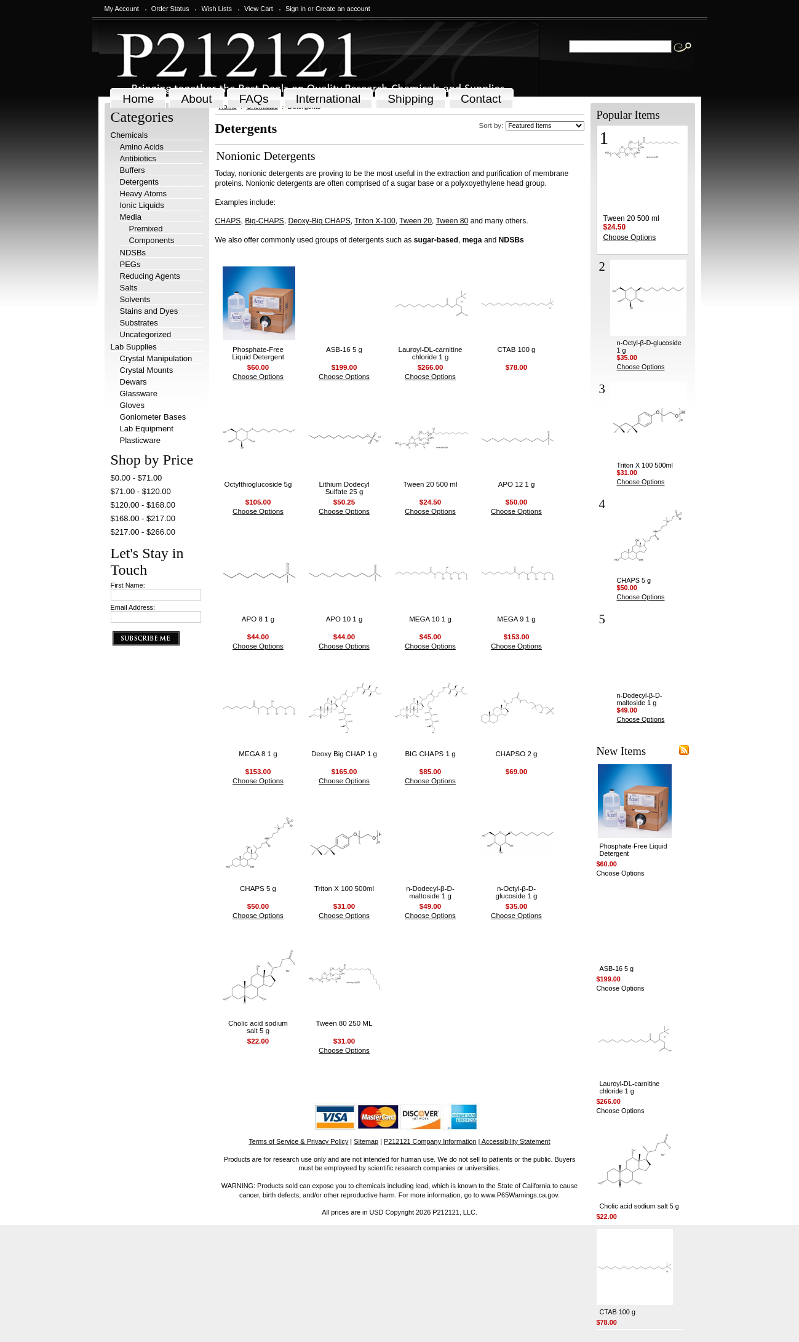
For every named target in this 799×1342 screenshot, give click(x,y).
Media (130, 217)
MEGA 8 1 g (258, 753)
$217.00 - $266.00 (143, 532)
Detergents (139, 181)
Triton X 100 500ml (344, 888)
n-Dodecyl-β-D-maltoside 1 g (430, 892)
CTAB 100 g (516, 349)
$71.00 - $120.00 (141, 491)
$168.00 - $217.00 (143, 518)
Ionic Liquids (142, 205)
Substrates (139, 322)
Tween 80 (452, 221)
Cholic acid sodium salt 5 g (258, 1027)
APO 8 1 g (258, 619)
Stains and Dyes (149, 311)
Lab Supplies (134, 346)
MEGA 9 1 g (516, 619)
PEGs (130, 264)
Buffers (132, 170)
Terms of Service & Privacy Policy (298, 1141)
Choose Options (258, 376)
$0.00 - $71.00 (136, 477)
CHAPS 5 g (258, 888)
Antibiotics (138, 158)
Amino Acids (142, 146)
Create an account (343, 8)
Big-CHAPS (264, 221)
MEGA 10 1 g (430, 619)
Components (152, 240)
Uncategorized (146, 334)
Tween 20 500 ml (430, 484)
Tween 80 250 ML (344, 1023)
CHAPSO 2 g (516, 753)
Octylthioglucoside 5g (258, 484)
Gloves (132, 405)
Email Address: (133, 607)
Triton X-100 (374, 221)
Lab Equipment (146, 428)
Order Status (170, 8)
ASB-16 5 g (344, 349)
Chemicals (129, 135)
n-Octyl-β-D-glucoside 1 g (516, 892)
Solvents (135, 299)
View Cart (258, 8)
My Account (122, 8)
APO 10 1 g (344, 619)
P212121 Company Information (430, 1141)
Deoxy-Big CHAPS (319, 221)
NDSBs (133, 252)
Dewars (133, 381)
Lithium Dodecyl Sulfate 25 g (344, 488)
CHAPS (228, 221)
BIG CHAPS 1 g (430, 753)
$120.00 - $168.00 (143, 504)
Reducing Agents (150, 276)
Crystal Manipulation (156, 358)
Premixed (146, 228)
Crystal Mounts (146, 370)
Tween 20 (415, 221)
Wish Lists (216, 8)
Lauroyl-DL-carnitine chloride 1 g (431, 353)
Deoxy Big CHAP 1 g (344, 753)
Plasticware (140, 440)
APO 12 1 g (516, 484)
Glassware (138, 393)
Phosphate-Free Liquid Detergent (258, 353)
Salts (129, 287)
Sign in (295, 8)
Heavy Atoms (143, 193)
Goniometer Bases (153, 416)
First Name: (128, 585)
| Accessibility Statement (515, 1141)
